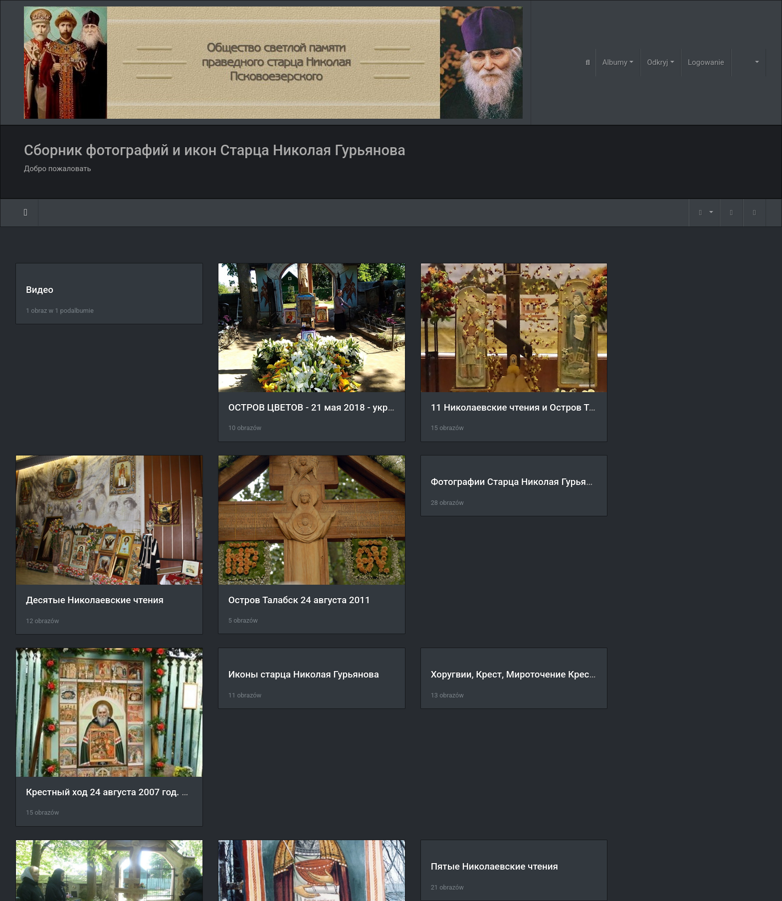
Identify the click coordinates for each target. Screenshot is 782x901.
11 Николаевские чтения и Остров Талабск (503, 400)
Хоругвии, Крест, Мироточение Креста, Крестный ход (143, 660)
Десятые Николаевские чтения (669, 400)
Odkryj (657, 62)
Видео (39, 289)
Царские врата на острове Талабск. (487, 769)
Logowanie (706, 62)
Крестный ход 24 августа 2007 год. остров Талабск (521, 585)
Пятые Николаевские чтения (664, 660)
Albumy (614, 62)
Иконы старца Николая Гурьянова (675, 474)
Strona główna (25, 213)
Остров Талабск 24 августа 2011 (97, 585)
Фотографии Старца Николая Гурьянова (305, 474)
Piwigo (411, 880)
